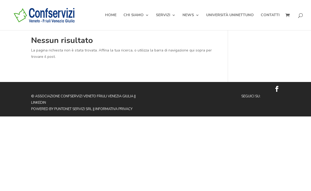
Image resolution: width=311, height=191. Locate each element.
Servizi (163, 15)
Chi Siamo (133, 15)
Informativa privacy (113, 109)
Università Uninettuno (230, 15)
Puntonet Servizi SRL (73, 109)
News (188, 15)
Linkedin (38, 102)
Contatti (270, 15)
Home (111, 15)
